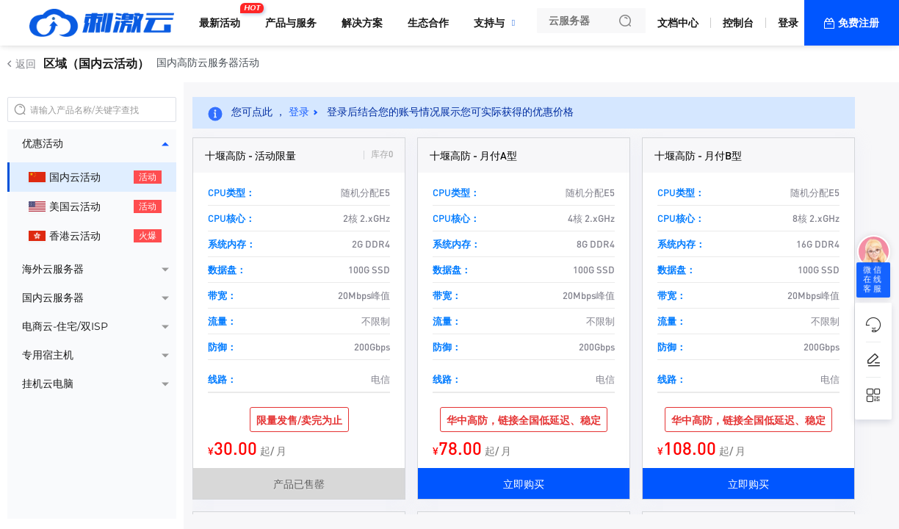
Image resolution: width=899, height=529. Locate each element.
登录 (788, 22)
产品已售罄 (299, 483)
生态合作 (428, 22)
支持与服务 (499, 22)
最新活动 (223, 16)
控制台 (738, 22)
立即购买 (523, 483)
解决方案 (362, 22)
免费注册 (858, 22)
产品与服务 (291, 22)
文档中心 (677, 22)
